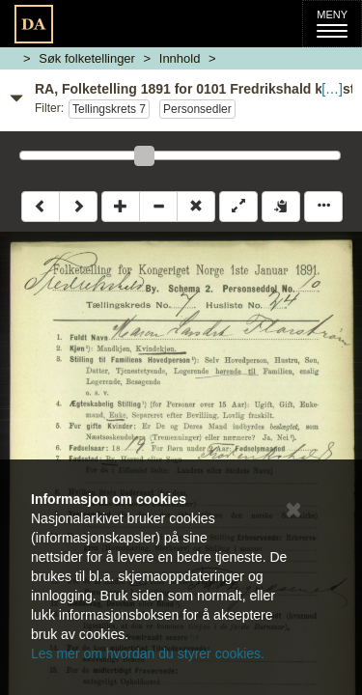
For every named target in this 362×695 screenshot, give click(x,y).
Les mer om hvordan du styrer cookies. (148, 653)
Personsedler (197, 109)
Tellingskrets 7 (109, 109)
